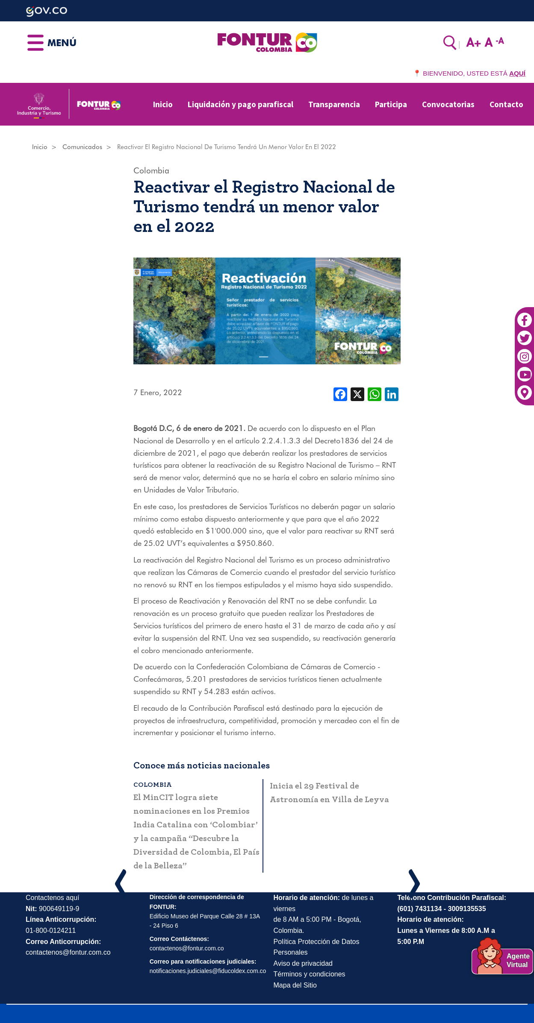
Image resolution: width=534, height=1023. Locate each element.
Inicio (163, 104)
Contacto (506, 104)
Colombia (151, 170)
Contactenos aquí (52, 897)
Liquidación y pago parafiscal (240, 104)
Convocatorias (448, 104)
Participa (391, 104)
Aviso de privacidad (303, 963)
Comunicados (82, 147)
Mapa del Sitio (295, 985)
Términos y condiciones (309, 974)
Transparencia (334, 104)
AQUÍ (517, 73)
